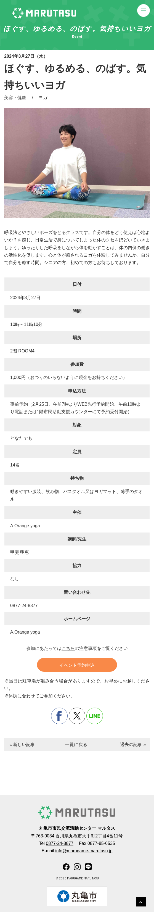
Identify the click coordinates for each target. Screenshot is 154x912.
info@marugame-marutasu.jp (83, 850)
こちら (68, 648)
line (94, 716)
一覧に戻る (76, 744)
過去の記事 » (133, 744)
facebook (59, 716)
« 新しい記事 (22, 744)
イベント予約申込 (77, 665)
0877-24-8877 (59, 843)
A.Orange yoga (25, 632)
